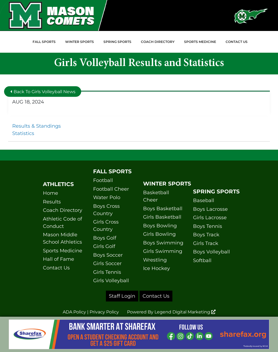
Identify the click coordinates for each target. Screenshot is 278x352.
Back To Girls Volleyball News (42, 91)
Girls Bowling (159, 234)
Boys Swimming (163, 243)
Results (52, 202)
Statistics (23, 133)
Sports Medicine (200, 42)
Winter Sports (79, 42)
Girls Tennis (107, 272)
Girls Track (205, 243)
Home (50, 193)
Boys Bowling (160, 226)
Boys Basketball (162, 209)
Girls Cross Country (106, 225)
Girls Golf (104, 246)
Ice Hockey (156, 268)
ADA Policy (74, 312)
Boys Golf (104, 238)
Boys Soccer (108, 255)
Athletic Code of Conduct (62, 222)
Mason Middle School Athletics (62, 238)
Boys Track (206, 235)
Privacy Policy (104, 312)
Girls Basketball (162, 217)
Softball (202, 260)
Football (103, 180)
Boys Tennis (207, 226)
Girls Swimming (162, 251)
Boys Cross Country (106, 209)
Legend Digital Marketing (185, 312)
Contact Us (237, 42)
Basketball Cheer (156, 196)
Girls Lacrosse (210, 218)
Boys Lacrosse (210, 209)
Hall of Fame (58, 259)
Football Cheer (111, 189)
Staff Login (122, 296)
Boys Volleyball (211, 252)
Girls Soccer (107, 263)
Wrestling (155, 260)
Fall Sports (44, 42)
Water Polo (106, 197)
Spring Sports (117, 42)
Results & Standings (36, 126)
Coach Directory (158, 42)
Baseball (203, 200)
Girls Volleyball (111, 281)
